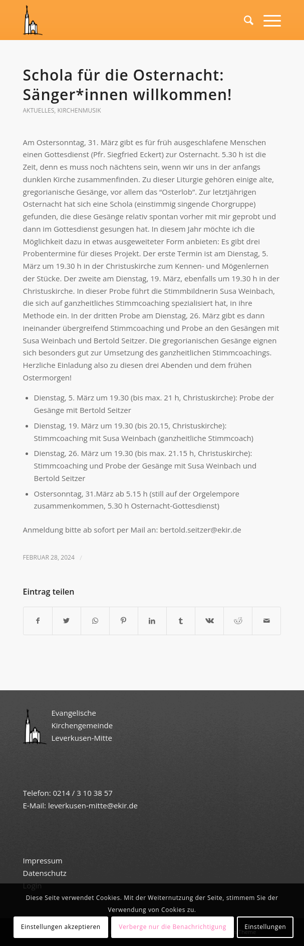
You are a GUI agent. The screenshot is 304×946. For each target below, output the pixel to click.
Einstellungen (265, 926)
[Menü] (267, 20)
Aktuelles (39, 110)
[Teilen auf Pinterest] (124, 621)
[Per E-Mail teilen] (266, 621)
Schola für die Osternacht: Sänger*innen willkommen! (127, 85)
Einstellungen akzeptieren (61, 926)
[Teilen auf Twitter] (67, 621)
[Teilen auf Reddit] (238, 621)
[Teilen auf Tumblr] (181, 621)
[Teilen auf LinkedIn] (152, 621)
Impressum (43, 860)
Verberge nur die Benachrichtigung (172, 926)
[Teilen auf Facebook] (38, 621)
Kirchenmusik (79, 110)
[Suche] (243, 20)
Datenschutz (46, 873)
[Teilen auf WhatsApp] (95, 621)
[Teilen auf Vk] (209, 621)
